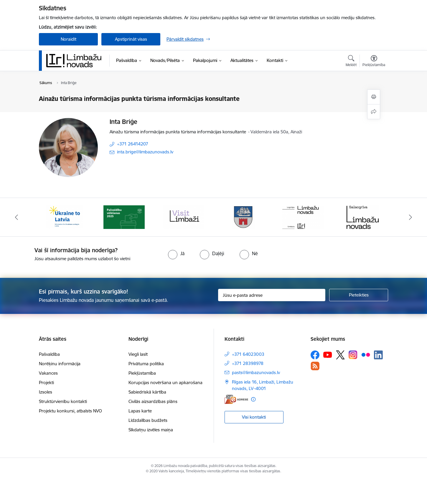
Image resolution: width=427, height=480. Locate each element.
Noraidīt (68, 39)
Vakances (48, 373)
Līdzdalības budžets (147, 420)
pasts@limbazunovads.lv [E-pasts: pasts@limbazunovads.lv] (256, 372)
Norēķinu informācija (59, 363)
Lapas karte (140, 411)
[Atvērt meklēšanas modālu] (351, 62)
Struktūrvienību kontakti (63, 401)
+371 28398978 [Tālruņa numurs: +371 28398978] (247, 363)
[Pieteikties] (358, 295)
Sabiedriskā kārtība (147, 392)
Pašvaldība (49, 354)
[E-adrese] (236, 399)
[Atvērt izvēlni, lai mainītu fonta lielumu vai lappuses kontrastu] (374, 62)
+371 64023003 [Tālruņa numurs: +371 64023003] (248, 354)
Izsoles (45, 392)
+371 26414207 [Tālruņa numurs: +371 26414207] (132, 144)
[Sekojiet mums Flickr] (365, 354)
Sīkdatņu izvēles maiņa (150, 430)
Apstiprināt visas (131, 39)
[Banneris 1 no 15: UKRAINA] (64, 216)
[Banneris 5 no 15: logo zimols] (303, 216)
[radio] (176, 253)
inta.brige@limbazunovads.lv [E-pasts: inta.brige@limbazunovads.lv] (145, 152)
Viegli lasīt (138, 354)
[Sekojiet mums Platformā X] (340, 354)
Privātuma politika (146, 363)
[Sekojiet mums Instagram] (353, 354)
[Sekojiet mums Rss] (315, 366)
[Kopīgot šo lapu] (373, 111)
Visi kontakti (254, 417)
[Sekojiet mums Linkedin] (378, 354)
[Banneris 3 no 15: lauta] (183, 216)
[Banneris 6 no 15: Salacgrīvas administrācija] (363, 216)
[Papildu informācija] (253, 399)
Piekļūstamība (142, 373)
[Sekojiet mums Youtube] (327, 354)
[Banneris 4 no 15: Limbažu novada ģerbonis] (243, 216)
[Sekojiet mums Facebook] (315, 354)
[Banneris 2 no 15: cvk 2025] (124, 216)
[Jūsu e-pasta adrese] (272, 295)
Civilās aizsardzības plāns (152, 401)
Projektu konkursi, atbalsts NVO (70, 411)
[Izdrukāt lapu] (373, 97)
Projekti (46, 382)
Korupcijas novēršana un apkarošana (165, 382)
